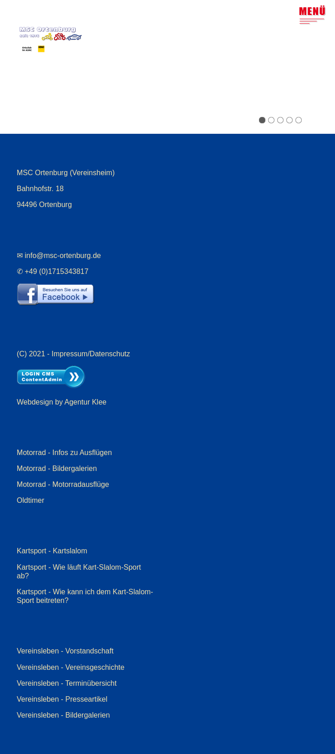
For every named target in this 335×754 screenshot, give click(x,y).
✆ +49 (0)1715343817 (53, 271)
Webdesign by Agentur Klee (62, 402)
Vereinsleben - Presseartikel (62, 699)
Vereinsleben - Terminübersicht (67, 683)
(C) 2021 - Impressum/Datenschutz (73, 354)
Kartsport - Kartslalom (52, 551)
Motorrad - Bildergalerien (57, 468)
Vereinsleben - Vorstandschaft (65, 651)
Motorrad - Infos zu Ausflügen (64, 452)
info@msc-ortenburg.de (63, 255)
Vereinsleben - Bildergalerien (63, 715)
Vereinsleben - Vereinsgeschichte (71, 667)
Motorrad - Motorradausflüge (63, 484)
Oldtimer (30, 500)
